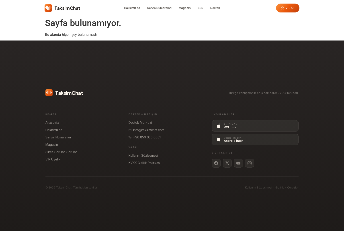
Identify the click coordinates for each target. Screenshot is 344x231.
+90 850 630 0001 (145, 137)
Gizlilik (279, 187)
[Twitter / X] (227, 163)
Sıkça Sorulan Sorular (61, 152)
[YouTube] (238, 163)
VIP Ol (288, 8)
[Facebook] (216, 163)
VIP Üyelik (52, 159)
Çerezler (293, 187)
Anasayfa (52, 122)
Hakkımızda (132, 8)
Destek (215, 8)
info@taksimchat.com (146, 130)
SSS (200, 8)
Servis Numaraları (159, 8)
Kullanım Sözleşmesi (143, 155)
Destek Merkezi (140, 122)
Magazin (185, 8)
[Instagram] (249, 163)
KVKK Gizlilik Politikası (144, 163)
